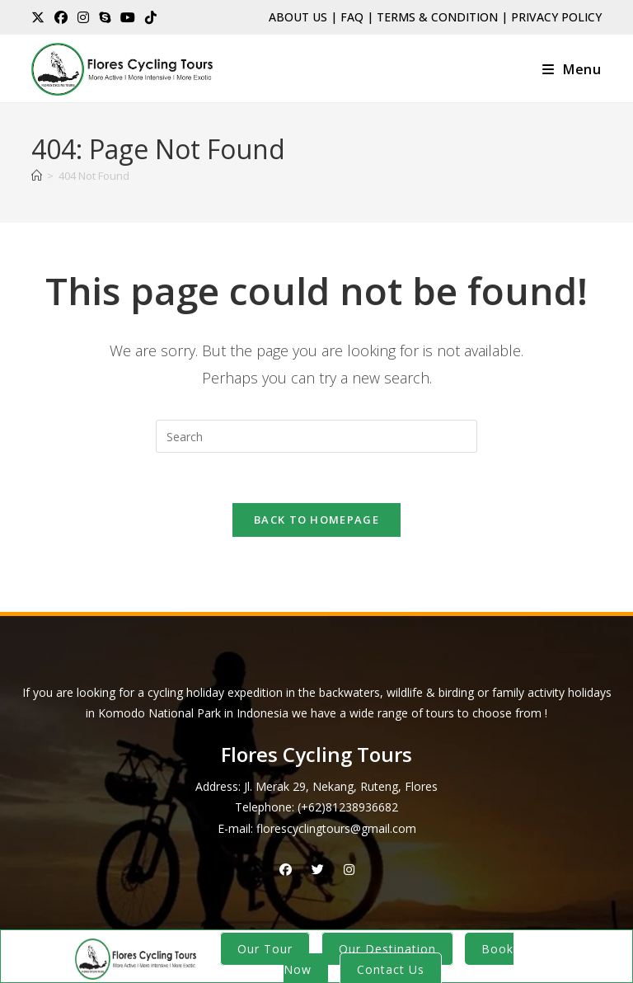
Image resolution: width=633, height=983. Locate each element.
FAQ (351, 17)
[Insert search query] (316, 436)
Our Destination (387, 949)
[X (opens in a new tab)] (40, 17)
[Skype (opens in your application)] (104, 17)
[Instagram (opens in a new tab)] (83, 17)
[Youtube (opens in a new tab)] (127, 17)
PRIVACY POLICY (556, 17)
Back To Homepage (316, 519)
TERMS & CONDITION (437, 17)
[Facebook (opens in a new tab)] (61, 17)
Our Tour (265, 949)
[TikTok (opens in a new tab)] (151, 17)
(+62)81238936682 (348, 807)
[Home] (36, 175)
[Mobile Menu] (572, 69)
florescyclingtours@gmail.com (336, 828)
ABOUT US (298, 17)
